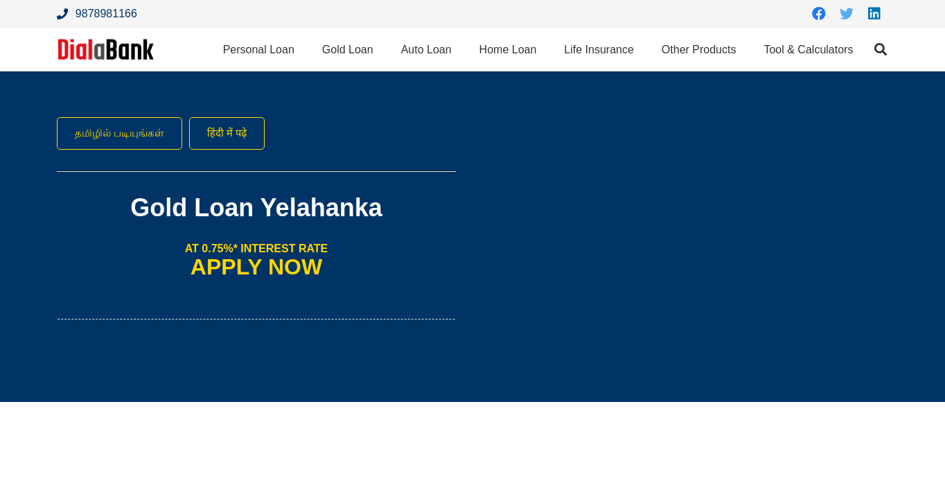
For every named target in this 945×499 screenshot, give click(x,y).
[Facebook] (819, 14)
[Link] (109, 50)
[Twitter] (846, 14)
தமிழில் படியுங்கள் (122, 133)
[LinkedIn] (874, 14)
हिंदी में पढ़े (234, 133)
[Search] (880, 50)
